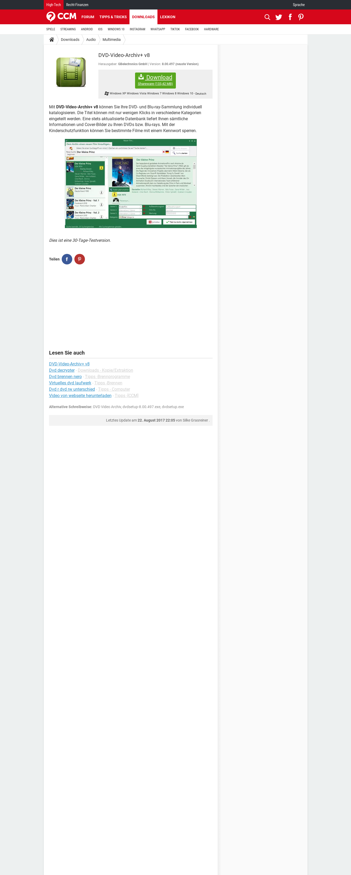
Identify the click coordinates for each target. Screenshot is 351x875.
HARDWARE (211, 29)
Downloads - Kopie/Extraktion (105, 370)
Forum (87, 17)
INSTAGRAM (137, 29)
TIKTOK (175, 29)
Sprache (299, 5)
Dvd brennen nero (65, 376)
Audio (91, 39)
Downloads (143, 17)
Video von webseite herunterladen (80, 395)
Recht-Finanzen (77, 5)
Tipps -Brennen (108, 382)
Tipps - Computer (114, 389)
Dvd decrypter (62, 370)
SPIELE (50, 29)
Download (155, 80)
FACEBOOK (192, 29)
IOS (100, 29)
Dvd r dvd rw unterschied (72, 389)
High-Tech (53, 5)
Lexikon (167, 17)
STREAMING (68, 29)
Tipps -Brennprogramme (107, 376)
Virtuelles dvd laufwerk (70, 382)
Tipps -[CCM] (126, 395)
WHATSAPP (158, 29)
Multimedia (112, 39)
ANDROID (87, 29)
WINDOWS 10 (116, 29)
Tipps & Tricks (113, 17)
